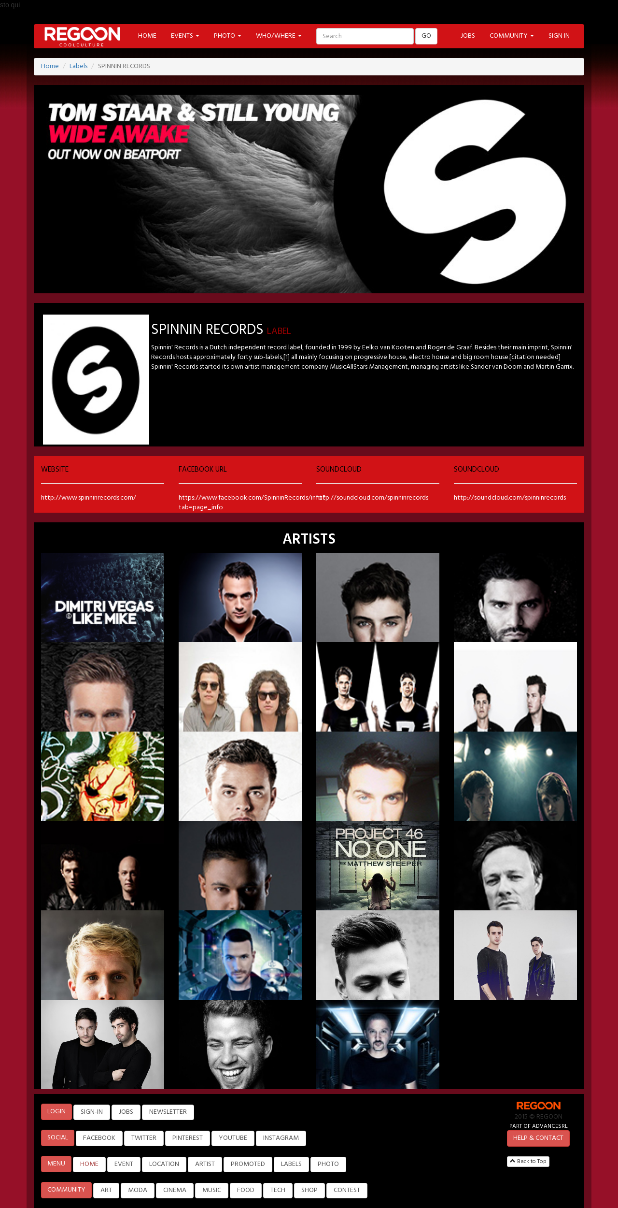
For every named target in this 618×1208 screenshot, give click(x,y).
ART (106, 1190)
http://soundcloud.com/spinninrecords (372, 497)
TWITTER (143, 1138)
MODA (137, 1190)
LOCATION (164, 1164)
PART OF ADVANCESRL (538, 1126)
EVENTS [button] (185, 36)
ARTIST (205, 1164)
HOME (147, 36)
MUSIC (211, 1190)
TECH (277, 1190)
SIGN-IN (92, 1112)
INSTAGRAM (281, 1138)
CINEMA (174, 1190)
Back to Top (528, 1161)
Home (50, 66)
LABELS (291, 1164)
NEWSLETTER (168, 1112)
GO (426, 36)
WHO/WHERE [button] (279, 36)
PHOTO (328, 1164)
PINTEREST (187, 1138)
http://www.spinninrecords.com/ (88, 497)
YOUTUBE (233, 1138)
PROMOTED (248, 1164)
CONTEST (347, 1190)
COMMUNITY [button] (512, 36)
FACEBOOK (99, 1138)
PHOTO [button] (227, 36)
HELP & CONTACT (538, 1138)
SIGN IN (559, 36)
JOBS (468, 36)
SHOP (309, 1190)
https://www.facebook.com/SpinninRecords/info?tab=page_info (252, 502)
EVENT (123, 1164)
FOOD (245, 1190)
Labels (78, 66)
